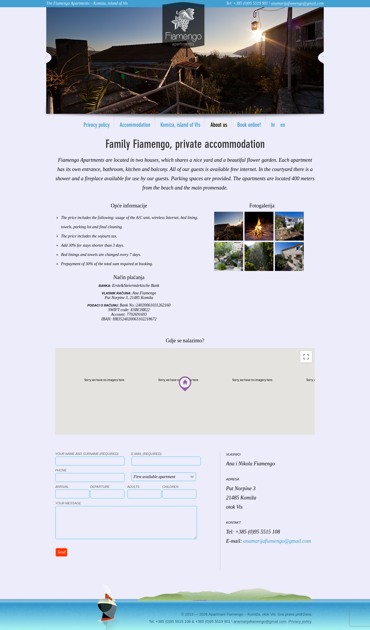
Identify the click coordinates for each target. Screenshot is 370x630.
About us (218, 125)
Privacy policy (97, 125)
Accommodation (135, 125)
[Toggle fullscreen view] (306, 357)
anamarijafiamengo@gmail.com (297, 3)
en (282, 125)
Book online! (249, 125)
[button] (185, 383)
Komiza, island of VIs (180, 125)
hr (273, 125)
